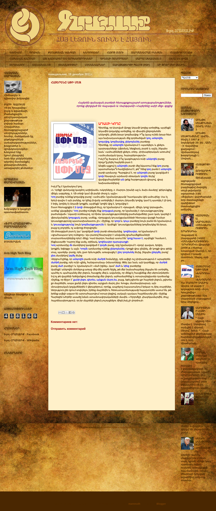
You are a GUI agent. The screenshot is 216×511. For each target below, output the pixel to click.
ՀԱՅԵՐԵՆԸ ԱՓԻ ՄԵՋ (203, 268)
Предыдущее (162, 415)
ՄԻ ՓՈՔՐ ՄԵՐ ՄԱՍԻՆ (171, 64)
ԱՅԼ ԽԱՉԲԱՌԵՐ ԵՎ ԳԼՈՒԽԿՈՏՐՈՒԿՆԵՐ (68, 58)
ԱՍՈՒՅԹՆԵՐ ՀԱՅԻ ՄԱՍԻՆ (203, 311)
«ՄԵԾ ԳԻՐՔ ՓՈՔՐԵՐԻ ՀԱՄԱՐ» (204, 397)
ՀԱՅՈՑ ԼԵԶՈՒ (115, 52)
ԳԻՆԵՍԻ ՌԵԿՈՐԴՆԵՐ (114, 58)
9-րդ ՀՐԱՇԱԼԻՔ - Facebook (21, 334)
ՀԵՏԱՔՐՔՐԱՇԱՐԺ (181, 52)
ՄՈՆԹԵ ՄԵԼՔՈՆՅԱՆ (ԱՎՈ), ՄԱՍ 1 (204, 124)
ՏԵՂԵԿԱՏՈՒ (17, 64)
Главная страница (110, 415)
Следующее (59, 415)
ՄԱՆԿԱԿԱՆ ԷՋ (41, 64)
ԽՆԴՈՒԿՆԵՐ (91, 52)
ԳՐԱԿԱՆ (35, 52)
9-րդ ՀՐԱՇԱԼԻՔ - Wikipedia (21, 340)
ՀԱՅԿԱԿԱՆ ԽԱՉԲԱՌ (22, 58)
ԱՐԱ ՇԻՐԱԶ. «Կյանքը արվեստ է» (203, 354)
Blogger (161, 503)
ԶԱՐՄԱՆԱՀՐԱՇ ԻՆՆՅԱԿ (146, 52)
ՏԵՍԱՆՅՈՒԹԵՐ (67, 64)
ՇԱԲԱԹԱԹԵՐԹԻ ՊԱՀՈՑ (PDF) (131, 64)
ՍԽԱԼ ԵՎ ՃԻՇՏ (178, 58)
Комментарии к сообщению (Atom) (122, 427)
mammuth (134, 503)
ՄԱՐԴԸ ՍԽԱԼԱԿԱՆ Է (149, 58)
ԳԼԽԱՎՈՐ (15, 52)
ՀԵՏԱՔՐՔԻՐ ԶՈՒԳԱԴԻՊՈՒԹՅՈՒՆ (203, 169)
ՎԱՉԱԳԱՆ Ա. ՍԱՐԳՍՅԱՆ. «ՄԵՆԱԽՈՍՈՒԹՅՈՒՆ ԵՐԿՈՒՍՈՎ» (196, 223)
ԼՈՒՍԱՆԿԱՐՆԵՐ (95, 64)
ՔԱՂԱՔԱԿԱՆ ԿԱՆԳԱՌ (62, 52)
